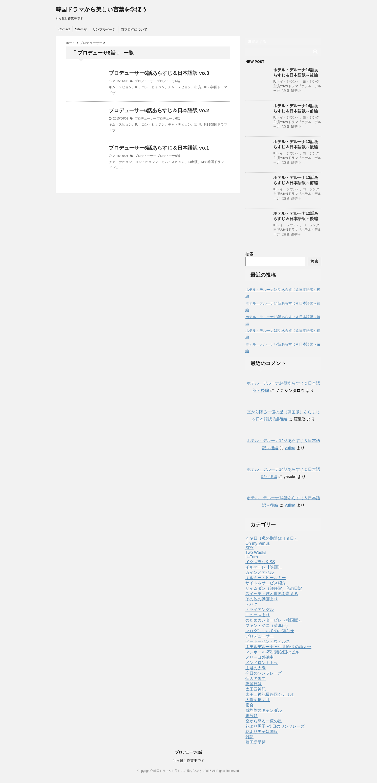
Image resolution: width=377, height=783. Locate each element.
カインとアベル (259, 572)
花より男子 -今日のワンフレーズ (275, 726)
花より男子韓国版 (261, 731)
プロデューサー (145, 81)
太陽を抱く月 (257, 700)
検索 (249, 254)
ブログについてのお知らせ (269, 631)
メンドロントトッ (261, 662)
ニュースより (257, 615)
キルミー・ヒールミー (265, 578)
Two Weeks (255, 552)
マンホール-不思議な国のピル (272, 652)
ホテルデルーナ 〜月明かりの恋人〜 (278, 647)
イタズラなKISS (260, 562)
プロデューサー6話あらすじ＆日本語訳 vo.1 (159, 148)
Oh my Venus (257, 543)
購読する (257, 41)
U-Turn (251, 557)
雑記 (249, 737)
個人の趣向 (255, 678)
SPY (249, 548)
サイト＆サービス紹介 (265, 583)
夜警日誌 (253, 684)
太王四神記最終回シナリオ (269, 694)
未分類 (251, 716)
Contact (64, 29)
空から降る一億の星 (263, 721)
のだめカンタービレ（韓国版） (273, 620)
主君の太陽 (255, 668)
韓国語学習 (255, 742)
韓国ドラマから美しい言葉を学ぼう (101, 9)
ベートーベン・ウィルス (267, 641)
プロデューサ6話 (168, 81)
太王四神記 (255, 689)
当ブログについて (134, 29)
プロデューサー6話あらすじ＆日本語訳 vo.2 (159, 110)
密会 (249, 705)
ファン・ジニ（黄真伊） (267, 625)
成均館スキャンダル (263, 710)
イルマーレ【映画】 (263, 567)
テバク (251, 604)
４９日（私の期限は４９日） (271, 538)
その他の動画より (261, 599)
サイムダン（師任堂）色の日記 (273, 588)
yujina (290, 448)
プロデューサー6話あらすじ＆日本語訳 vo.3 (159, 73)
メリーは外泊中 (259, 657)
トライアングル (259, 609)
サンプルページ (104, 29)
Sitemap (81, 29)
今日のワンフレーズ (263, 673)
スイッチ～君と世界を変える (271, 593)
